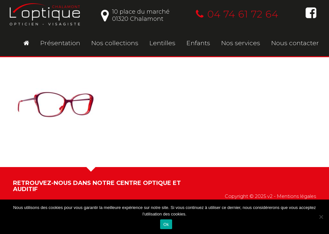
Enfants (198, 43)
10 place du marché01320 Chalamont (135, 15)
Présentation (60, 43)
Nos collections (114, 43)
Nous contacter (295, 43)
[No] (321, 217)
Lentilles (162, 43)
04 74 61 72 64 (237, 14)
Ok (166, 224)
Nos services (240, 43)
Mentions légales (296, 196)
